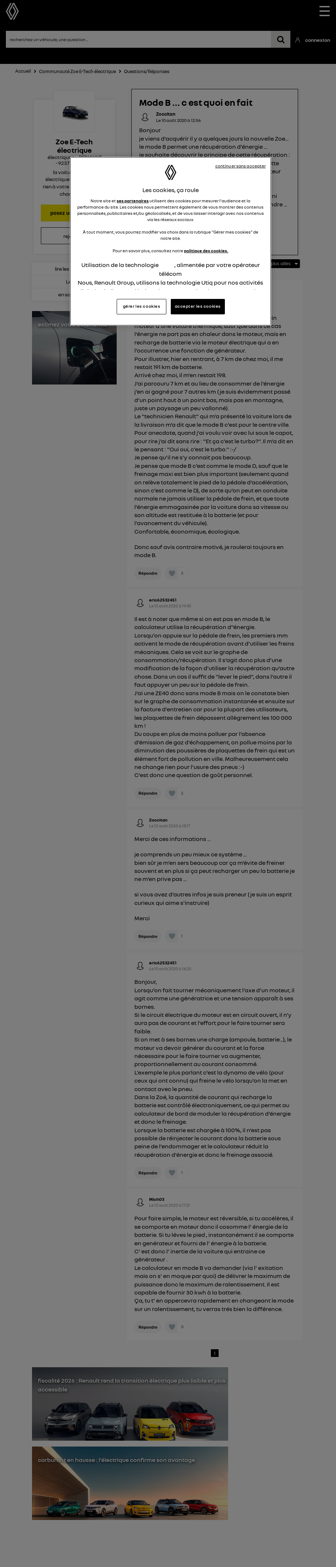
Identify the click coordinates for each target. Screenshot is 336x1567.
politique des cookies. (206, 250)
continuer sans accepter (240, 166)
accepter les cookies (198, 306)
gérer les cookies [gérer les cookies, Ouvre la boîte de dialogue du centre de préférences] (141, 306)
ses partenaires (133, 200)
